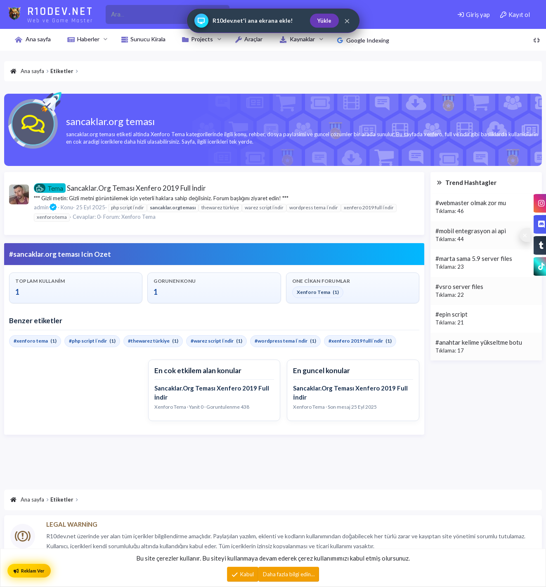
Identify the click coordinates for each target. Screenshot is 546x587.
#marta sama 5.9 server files (473, 258)
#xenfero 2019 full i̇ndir (356, 341)
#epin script (451, 314)
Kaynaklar (302, 39)
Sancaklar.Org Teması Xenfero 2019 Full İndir (120, 188)
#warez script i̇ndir (212, 341)
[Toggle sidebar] (537, 40)
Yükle (324, 20)
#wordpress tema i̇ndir (281, 341)
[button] (105, 39)
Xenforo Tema (138, 216)
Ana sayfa (38, 39)
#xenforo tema (31, 341)
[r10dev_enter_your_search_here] (158, 14)
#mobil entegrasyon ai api (470, 230)
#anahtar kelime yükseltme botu (478, 342)
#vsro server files (459, 286)
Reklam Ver (29, 570)
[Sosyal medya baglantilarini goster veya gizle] (525, 235)
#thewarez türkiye (149, 341)
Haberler (88, 39)
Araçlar (253, 39)
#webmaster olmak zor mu (470, 202)
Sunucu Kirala (147, 39)
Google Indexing (363, 40)
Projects (202, 39)
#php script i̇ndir (88, 341)
